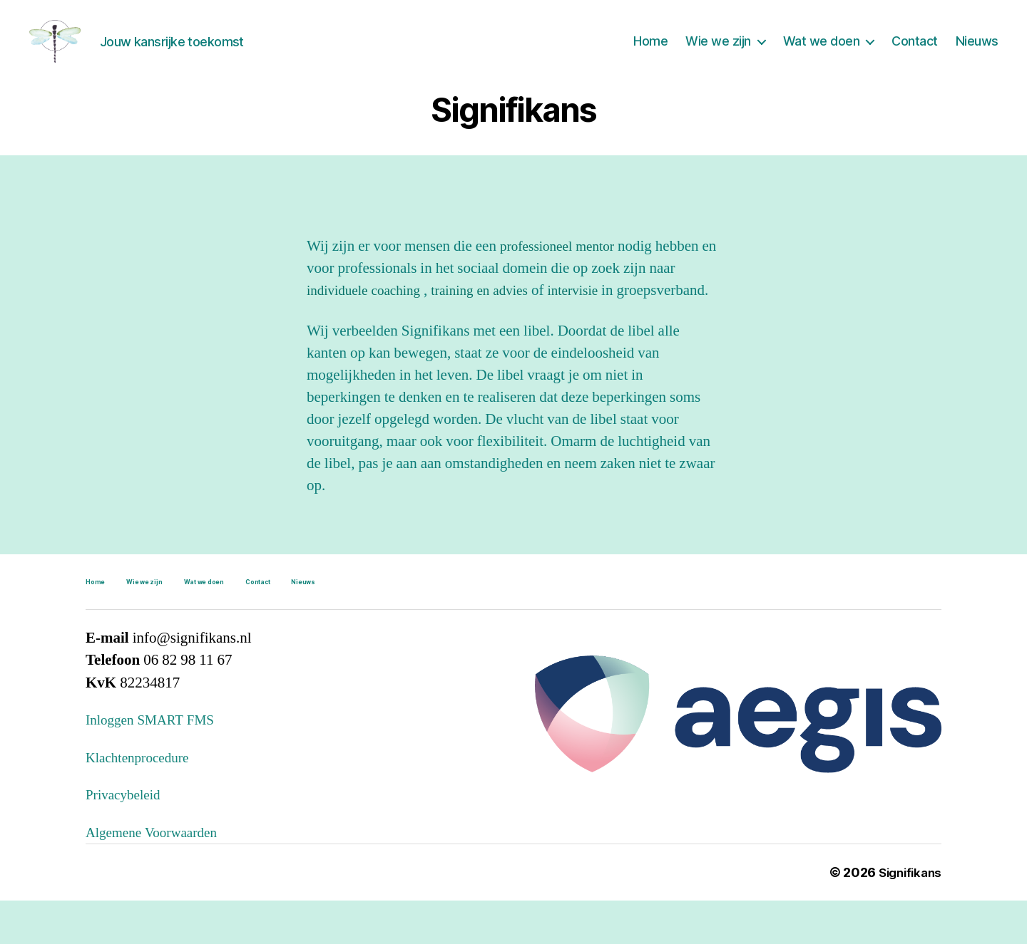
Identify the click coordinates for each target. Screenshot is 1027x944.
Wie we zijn (718, 51)
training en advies (496, 311)
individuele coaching (371, 311)
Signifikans (907, 915)
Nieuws (977, 51)
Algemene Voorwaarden (158, 876)
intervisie (596, 311)
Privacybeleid (127, 838)
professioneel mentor (562, 267)
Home (650, 51)
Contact (914, 51)
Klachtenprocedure (143, 801)
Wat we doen (821, 51)
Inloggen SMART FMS (156, 763)
